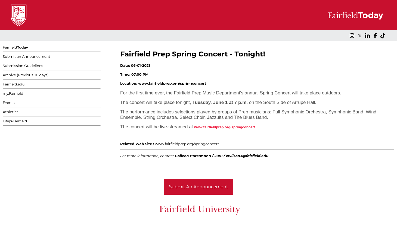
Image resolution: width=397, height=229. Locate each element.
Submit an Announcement (26, 56)
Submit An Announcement (198, 186)
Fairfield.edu (14, 84)
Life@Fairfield (15, 121)
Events (9, 102)
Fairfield (15, 47)
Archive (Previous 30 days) (25, 75)
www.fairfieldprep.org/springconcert (187, 144)
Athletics (10, 112)
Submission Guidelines (23, 65)
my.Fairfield (13, 93)
